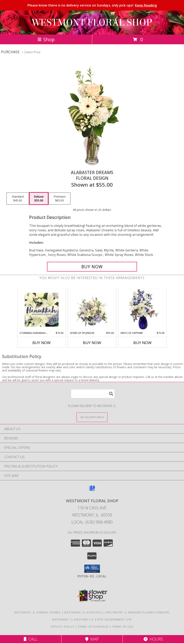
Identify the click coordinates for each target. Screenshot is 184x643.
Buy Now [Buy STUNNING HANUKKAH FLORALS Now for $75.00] (41, 342)
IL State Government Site (111, 619)
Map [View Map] (92, 639)
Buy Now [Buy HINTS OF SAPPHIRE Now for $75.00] (142, 342)
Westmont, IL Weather (70, 619)
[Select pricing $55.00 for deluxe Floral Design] (39, 199)
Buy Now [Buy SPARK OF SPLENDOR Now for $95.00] (92, 342)
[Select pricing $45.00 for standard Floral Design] (18, 199)
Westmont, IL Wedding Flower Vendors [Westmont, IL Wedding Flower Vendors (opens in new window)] (138, 612)
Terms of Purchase (93, 626)
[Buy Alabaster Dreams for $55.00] (92, 267)
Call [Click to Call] (30, 639)
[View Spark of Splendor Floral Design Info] (92, 309)
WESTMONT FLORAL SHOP (92, 22)
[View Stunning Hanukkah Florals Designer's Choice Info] (42, 309)
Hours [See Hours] (153, 639)
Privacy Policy (62, 626)
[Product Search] (93, 393)
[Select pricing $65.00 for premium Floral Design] (59, 199)
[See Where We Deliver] (92, 417)
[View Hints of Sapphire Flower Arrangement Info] (143, 309)
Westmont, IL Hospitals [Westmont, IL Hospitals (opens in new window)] (83, 612)
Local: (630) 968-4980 (92, 522)
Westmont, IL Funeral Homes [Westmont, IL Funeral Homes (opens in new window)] (37, 612)
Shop (46, 39)
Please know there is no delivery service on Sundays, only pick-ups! (92, 5)
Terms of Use (122, 626)
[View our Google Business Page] (92, 490)
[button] (92, 569)
